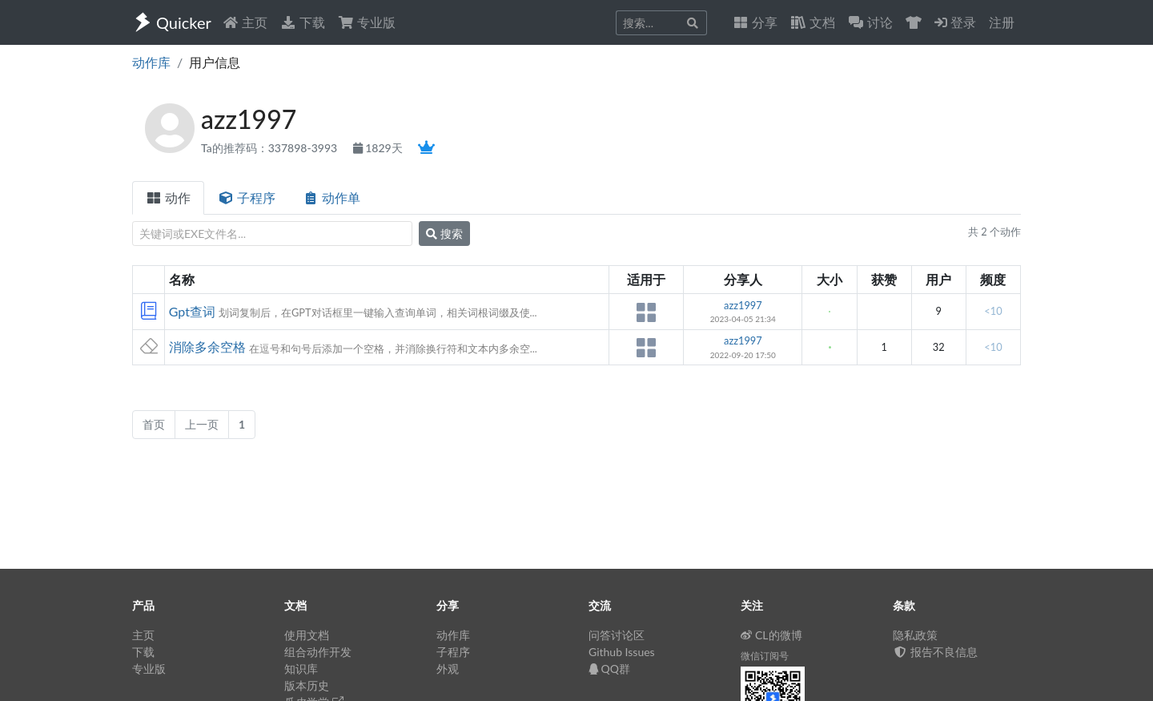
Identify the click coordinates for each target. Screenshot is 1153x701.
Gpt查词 (192, 311)
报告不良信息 (935, 652)
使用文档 (306, 635)
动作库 (151, 62)
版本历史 (306, 685)
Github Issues (622, 652)
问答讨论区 (617, 635)
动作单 (331, 197)
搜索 (444, 233)
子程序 (246, 197)
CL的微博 (771, 635)
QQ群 (609, 668)
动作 (168, 197)
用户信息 (214, 62)
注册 (1001, 22)
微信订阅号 (765, 656)
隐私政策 (915, 635)
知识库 (301, 668)
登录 (955, 22)
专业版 (367, 22)
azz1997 (743, 305)
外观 (447, 668)
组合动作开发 (318, 652)
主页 (245, 22)
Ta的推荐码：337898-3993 (270, 148)
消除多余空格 (207, 346)
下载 (302, 22)
